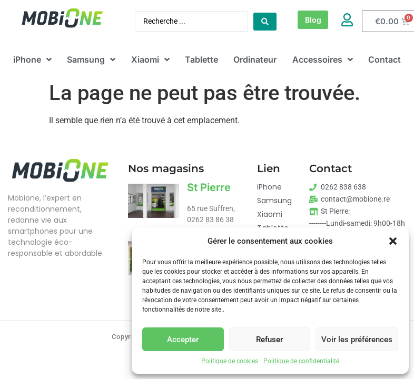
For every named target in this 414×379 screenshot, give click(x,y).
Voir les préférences (356, 339)
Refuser (269, 339)
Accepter (183, 339)
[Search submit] (265, 22)
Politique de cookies (229, 361)
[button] (393, 241)
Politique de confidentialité (301, 361)
